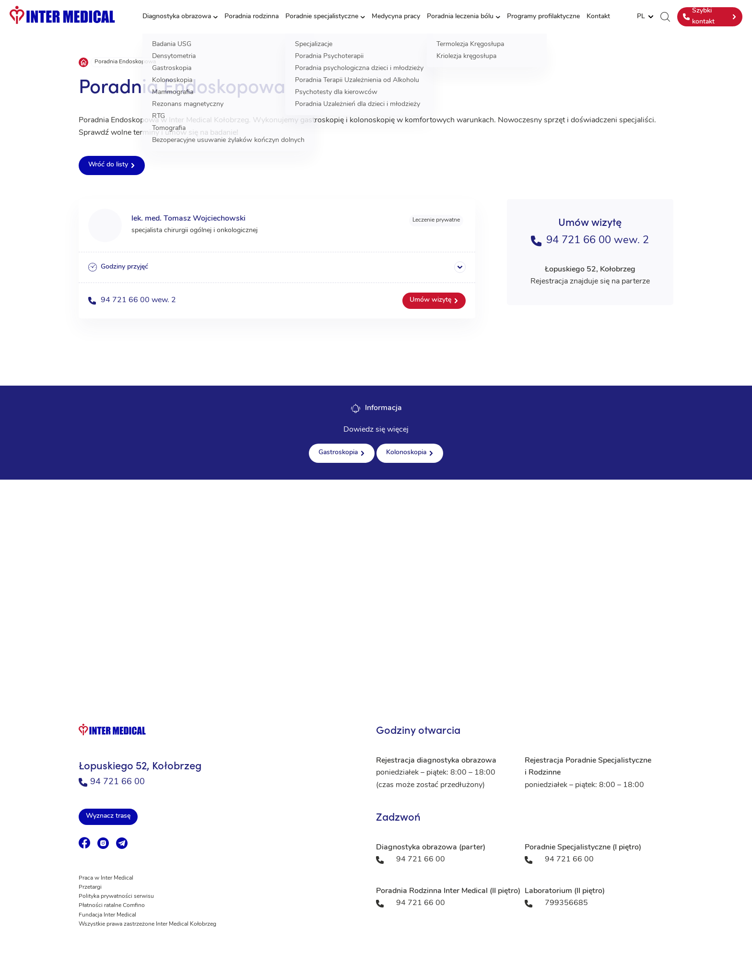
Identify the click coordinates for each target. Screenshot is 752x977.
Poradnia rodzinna (251, 16)
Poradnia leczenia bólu (460, 16)
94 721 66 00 (112, 782)
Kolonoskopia (406, 452)
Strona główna (83, 62)
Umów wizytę (430, 300)
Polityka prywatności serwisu (116, 896)
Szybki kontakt (699, 16)
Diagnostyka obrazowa (176, 16)
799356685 (566, 903)
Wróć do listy (108, 164)
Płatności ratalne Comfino (112, 905)
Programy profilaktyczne (543, 16)
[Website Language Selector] (645, 16)
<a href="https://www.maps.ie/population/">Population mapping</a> (376, 575)
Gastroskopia (338, 452)
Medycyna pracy (396, 16)
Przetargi (90, 887)
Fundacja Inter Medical (107, 915)
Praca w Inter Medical (106, 878)
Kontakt (598, 16)
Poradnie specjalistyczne (321, 16)
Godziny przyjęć (118, 267)
